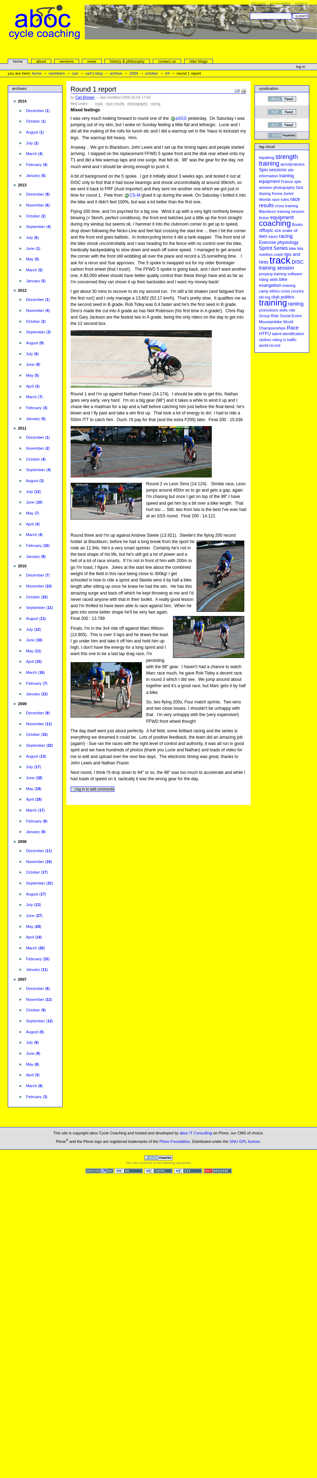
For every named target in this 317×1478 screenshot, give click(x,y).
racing (155, 104)
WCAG (129, 1171)
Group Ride (269, 316)
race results (115, 104)
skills (283, 310)
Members (57, 73)
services (66, 61)
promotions (268, 310)
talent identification (288, 334)
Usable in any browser (218, 1171)
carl (75, 73)
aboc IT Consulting (196, 1133)
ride (292, 310)
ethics (274, 291)
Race (293, 328)
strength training (278, 160)
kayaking (266, 157)
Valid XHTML (158, 1171)
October (151, 73)
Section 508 (99, 1171)
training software (288, 274)
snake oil (290, 230)
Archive (116, 73)
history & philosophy (127, 61)
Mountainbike (270, 322)
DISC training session (281, 265)
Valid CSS (188, 1171)
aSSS (181, 118)
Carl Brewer (85, 97)
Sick (299, 187)
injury (272, 236)
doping (264, 193)
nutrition (266, 254)
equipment (282, 217)
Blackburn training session (281, 211)
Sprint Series (273, 248)
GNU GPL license (244, 1141)
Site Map (258, 3)
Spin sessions (272, 169)
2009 (133, 73)
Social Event (290, 316)
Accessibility (280, 3)
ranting (296, 304)
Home (18, 61)
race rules (280, 199)
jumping (266, 274)
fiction (264, 218)
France (287, 181)
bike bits (296, 248)
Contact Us (167, 61)
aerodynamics (292, 164)
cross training (286, 206)
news (91, 61)
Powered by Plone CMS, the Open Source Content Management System (158, 1157)
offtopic (266, 230)
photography (137, 104)
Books (297, 224)
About (41, 61)
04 (167, 73)
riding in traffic (284, 340)
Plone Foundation (175, 1141)
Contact (301, 3)
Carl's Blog (94, 73)
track (99, 104)
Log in (300, 66)
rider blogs (198, 61)
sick (277, 230)
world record (269, 345)
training (273, 302)
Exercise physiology (278, 242)
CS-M (135, 195)
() (38, 111)
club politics (282, 297)
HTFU (265, 333)
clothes (265, 340)
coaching (275, 223)
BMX (263, 236)
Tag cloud (267, 146)
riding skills (268, 279)
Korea (277, 193)
